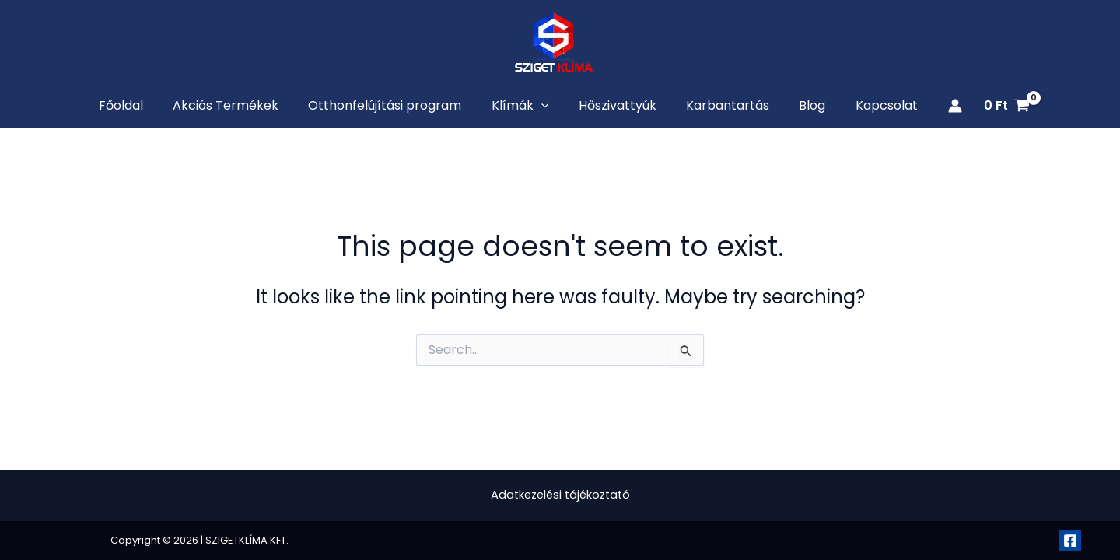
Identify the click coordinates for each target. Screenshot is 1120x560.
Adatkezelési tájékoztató (560, 495)
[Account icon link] (929, 107)
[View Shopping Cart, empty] (980, 107)
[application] (544, 107)
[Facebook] (1070, 540)
